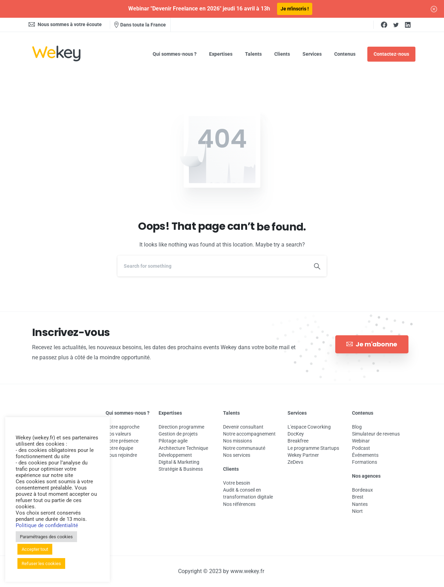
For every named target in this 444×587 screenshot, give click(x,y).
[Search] (212, 266)
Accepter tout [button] (35, 549)
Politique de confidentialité (47, 525)
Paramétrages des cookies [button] (46, 536)
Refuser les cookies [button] (41, 563)
